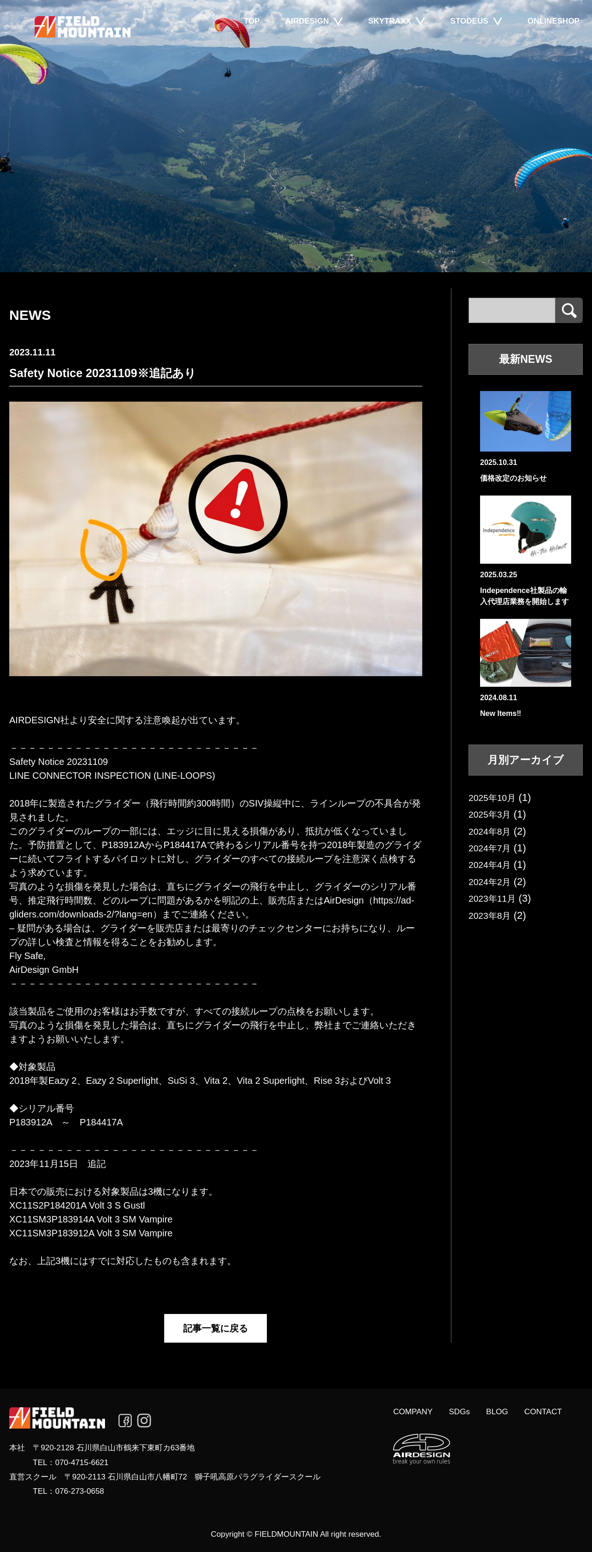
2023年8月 (493, 915)
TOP (249, 35)
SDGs (451, 1412)
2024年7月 (493, 848)
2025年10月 (496, 797)
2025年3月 (493, 814)
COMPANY (402, 1412)
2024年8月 (493, 831)
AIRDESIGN (304, 35)
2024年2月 (493, 881)
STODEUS (466, 35)
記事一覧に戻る (215, 1328)
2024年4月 (493, 864)
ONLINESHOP (550, 35)
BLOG (492, 1412)
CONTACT (541, 1412)
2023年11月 (496, 898)
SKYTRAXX (386, 35)
